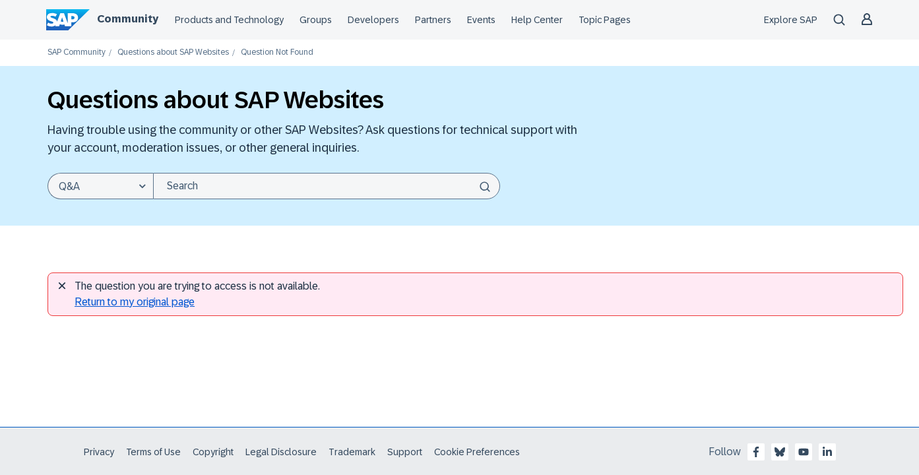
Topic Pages (605, 20)
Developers (373, 20)
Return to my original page (135, 301)
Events (481, 20)
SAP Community (77, 52)
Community (127, 18)
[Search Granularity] (100, 186)
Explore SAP (790, 20)
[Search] (326, 186)
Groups (316, 20)
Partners (433, 20)
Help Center (537, 20)
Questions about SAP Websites (173, 52)
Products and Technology (229, 20)
